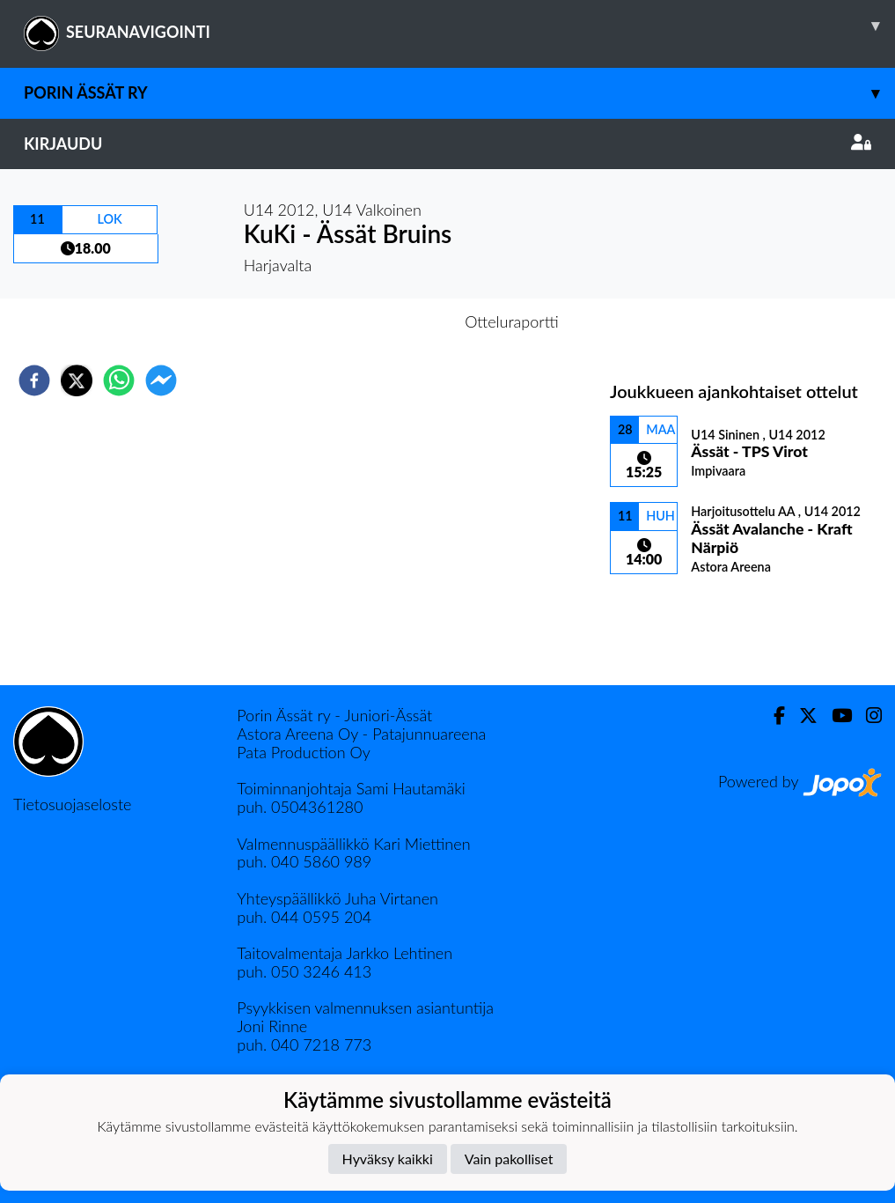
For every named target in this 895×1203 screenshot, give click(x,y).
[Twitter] (801, 715)
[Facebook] (772, 715)
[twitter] (76, 380)
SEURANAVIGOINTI (459, 25)
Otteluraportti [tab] (512, 321)
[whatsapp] (119, 380)
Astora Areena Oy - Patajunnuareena (361, 733)
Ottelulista (667, 625)
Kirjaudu (447, 143)
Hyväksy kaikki (387, 1158)
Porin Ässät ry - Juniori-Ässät (334, 715)
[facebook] (34, 380)
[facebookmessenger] (161, 380)
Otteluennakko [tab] (386, 321)
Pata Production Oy (303, 752)
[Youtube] (835, 715)
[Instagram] (867, 715)
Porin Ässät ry (459, 93)
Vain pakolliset (509, 1158)
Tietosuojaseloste (72, 804)
